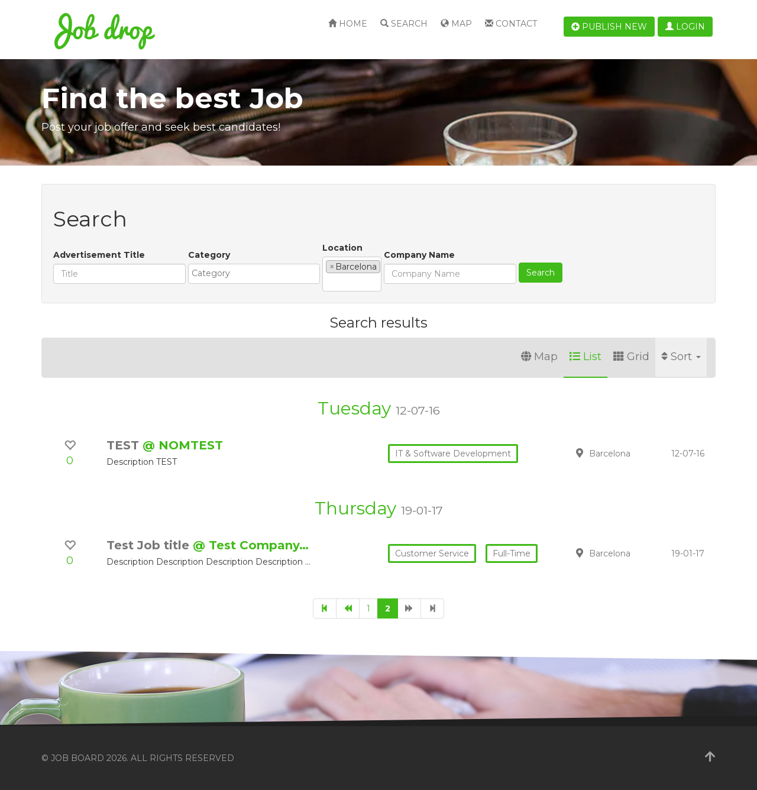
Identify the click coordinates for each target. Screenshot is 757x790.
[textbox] (257, 273)
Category (209, 255)
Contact (511, 23)
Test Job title (149, 545)
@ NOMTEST (183, 445)
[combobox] (254, 274)
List (585, 356)
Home (347, 23)
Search (404, 23)
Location (342, 247)
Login (685, 26)
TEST (124, 445)
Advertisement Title (99, 255)
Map (456, 23)
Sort (681, 356)
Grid (631, 356)
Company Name (419, 255)
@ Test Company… (251, 545)
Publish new (609, 26)
